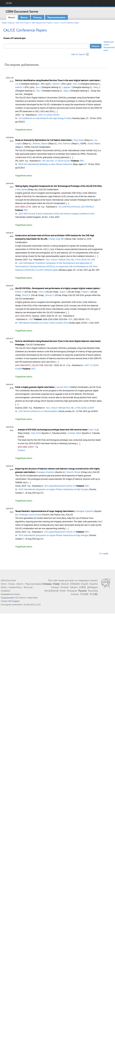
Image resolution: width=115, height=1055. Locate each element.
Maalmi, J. (86, 291)
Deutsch (65, 583)
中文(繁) (94, 594)
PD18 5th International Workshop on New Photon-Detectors (45, 164)
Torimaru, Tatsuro (40, 143)
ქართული (92, 587)
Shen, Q (76, 83)
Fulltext (21, 450)
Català (57, 583)
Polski (63, 590)
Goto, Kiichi (36, 433)
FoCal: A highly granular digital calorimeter (35, 387)
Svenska (75, 594)
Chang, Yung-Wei (56, 238)
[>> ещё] (104, 553)
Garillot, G (19, 87)
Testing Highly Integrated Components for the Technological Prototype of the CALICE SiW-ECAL (58, 186)
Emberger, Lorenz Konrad (30, 514)
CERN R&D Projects (23, 23)
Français (55, 587)
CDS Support (13, 601)
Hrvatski (64, 587)
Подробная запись (23, 129)
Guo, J (38, 87)
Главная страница (8, 23)
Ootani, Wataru (94, 143)
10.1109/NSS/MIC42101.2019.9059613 (76, 206)
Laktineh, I (56, 83)
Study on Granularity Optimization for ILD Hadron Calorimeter (43, 140)
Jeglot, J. (63, 291)
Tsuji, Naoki (79, 140)
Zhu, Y (39, 90)
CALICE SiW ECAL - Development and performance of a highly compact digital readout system (57, 288)
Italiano (74, 587)
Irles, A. (42, 291)
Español (94, 583)
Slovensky (93, 590)
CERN (9, 3)
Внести (24, 17)
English (84, 583)
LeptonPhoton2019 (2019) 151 (60, 531)
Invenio (16, 594)
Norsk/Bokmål (51, 590)
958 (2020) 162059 (70, 407)
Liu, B (17, 83)
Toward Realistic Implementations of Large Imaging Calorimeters (44, 511)
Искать (11, 17)
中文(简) (84, 594)
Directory (105, 4)
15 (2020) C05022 (49, 114)
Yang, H (66, 90)
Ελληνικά (75, 583)
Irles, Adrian (22, 189)
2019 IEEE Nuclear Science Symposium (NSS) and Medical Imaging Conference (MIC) (57, 213)
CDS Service (20, 597)
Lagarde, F (67, 87)
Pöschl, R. (26, 295)
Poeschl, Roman (74, 472)
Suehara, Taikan (74, 433)
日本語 (82, 587)
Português (72, 590)
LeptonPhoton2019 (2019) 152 (60, 485)
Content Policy (15, 587)
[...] (67, 203)
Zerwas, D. (49, 295)
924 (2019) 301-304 (70, 259)
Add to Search (78, 54)
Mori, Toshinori (64, 143)
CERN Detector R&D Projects (41, 23)
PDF (82, 160)
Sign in (96, 4)
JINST (31, 319)
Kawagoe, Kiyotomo (46, 472)
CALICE (56, 23)
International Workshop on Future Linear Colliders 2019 (43, 322)
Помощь (37, 17)
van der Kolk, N (63, 387)
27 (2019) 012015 (56, 160)
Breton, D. (19, 291)
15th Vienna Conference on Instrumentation (38, 411)
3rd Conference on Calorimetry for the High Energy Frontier (45, 118)
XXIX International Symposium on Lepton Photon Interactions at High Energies (53, 489)
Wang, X (96, 87)
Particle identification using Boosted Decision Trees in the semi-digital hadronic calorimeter (57, 80)
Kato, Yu (92, 429)
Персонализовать (56, 17)
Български (47, 583)
